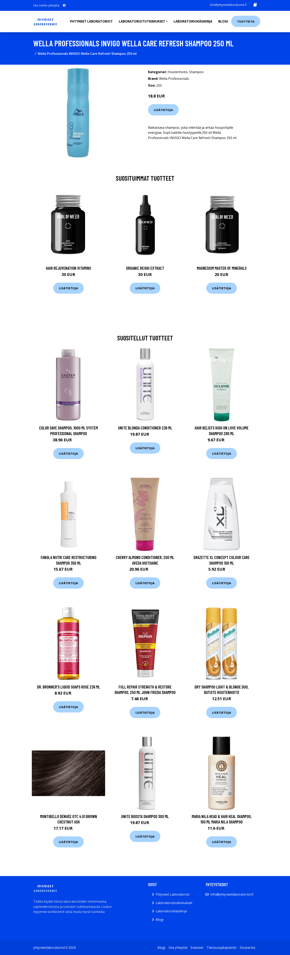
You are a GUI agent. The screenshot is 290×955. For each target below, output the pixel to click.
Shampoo (196, 72)
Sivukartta (247, 947)
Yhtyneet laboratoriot (91, 21)
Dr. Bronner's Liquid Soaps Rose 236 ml (68, 686)
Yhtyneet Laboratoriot (173, 894)
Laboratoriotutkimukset (174, 903)
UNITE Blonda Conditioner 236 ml (145, 427)
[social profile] (64, 5)
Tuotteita (245, 21)
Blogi (223, 21)
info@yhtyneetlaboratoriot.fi (228, 5)
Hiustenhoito (177, 72)
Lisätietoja (163, 110)
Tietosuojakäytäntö (221, 947)
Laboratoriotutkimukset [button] (142, 21)
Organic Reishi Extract (145, 268)
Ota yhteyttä (178, 947)
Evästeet (197, 947)
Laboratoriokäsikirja (193, 21)
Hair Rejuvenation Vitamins (68, 268)
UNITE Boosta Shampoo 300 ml (145, 816)
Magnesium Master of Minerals (221, 268)
